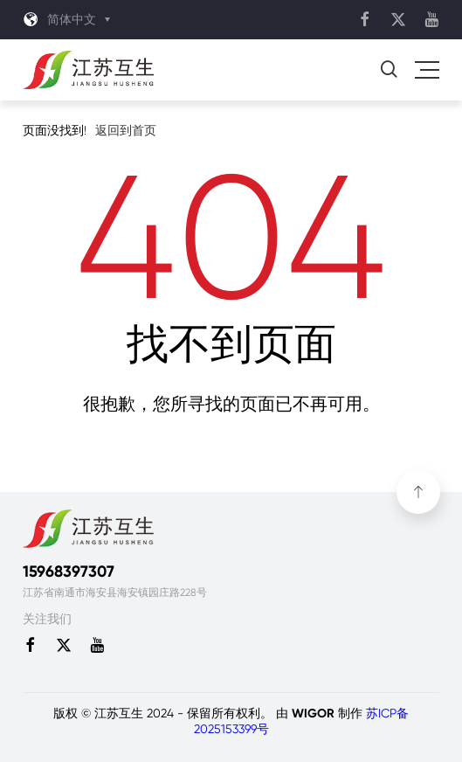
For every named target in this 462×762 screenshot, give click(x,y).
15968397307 (68, 572)
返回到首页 (125, 130)
